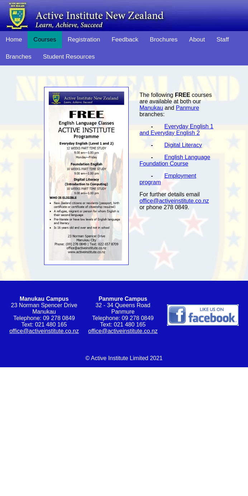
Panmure (187, 108)
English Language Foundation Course (174, 160)
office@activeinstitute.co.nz (174, 201)
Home (14, 39)
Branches (19, 56)
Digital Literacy (183, 145)
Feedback (124, 39)
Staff (222, 39)
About (197, 39)
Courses (44, 39)
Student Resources (69, 56)
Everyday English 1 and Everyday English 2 (176, 129)
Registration (84, 39)
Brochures (163, 39)
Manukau (151, 108)
